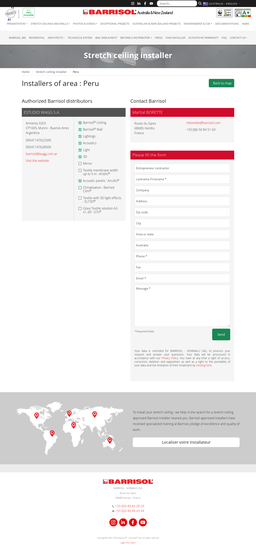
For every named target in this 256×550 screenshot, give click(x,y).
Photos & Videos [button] (84, 23)
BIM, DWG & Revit (106, 37)
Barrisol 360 (17, 37)
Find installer (175, 37)
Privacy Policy (170, 358)
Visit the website (37, 160)
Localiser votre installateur (186, 442)
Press (158, 37)
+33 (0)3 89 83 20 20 (129, 506)
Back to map (221, 83)
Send (221, 334)
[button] (222, 3)
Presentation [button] (16, 23)
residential (37, 37)
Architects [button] (55, 37)
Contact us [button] (237, 37)
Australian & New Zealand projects (157, 23)
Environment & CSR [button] (197, 23)
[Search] (199, 3)
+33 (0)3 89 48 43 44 (129, 511)
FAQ (224, 37)
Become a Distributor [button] (135, 37)
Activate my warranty (203, 37)
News (245, 23)
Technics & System (80, 37)
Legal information (128, 542)
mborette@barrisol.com (203, 123)
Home (26, 72)
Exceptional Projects (114, 23)
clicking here (204, 365)
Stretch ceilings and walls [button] (49, 23)
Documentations (227, 23)
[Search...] (177, 3)
